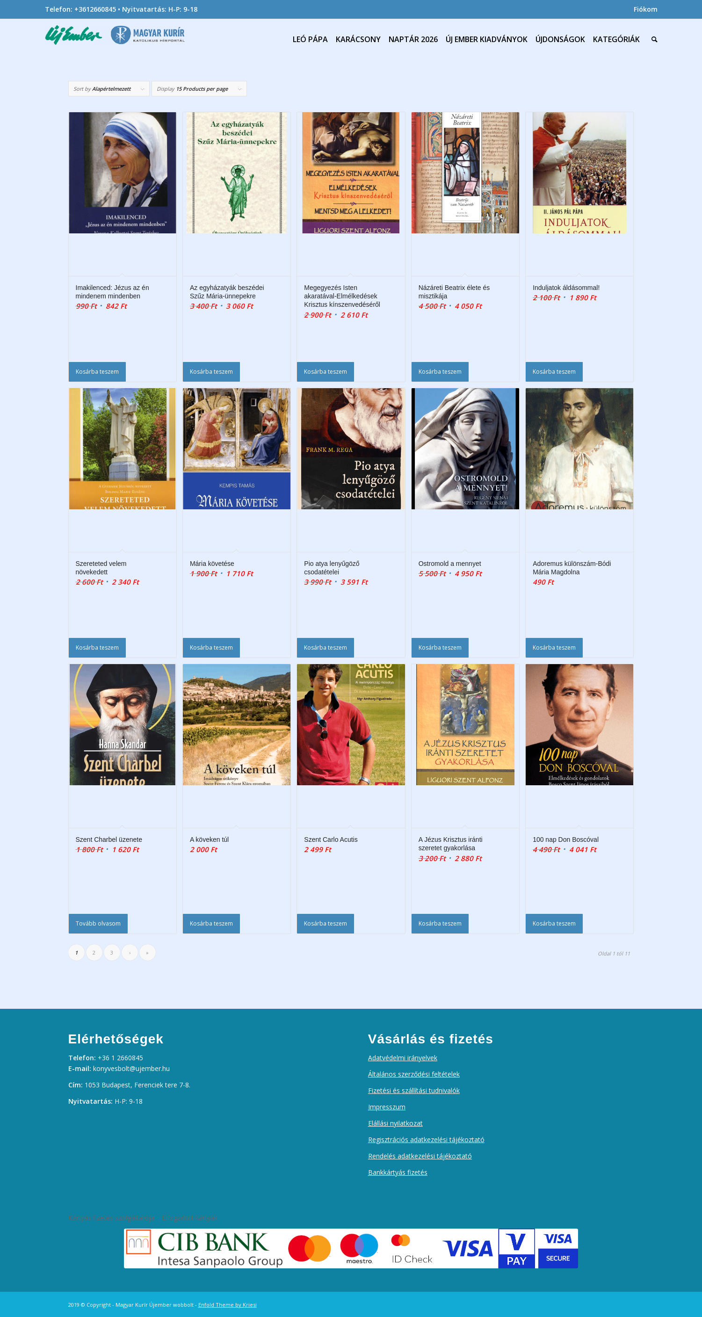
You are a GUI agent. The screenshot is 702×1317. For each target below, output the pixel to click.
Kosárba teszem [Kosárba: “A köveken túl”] (211, 923)
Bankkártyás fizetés (397, 1172)
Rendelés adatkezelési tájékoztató (420, 1155)
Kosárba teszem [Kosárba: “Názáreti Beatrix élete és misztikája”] (440, 372)
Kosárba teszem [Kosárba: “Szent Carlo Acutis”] (325, 923)
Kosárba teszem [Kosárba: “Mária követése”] (211, 647)
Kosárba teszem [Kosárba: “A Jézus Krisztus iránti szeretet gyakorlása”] (440, 923)
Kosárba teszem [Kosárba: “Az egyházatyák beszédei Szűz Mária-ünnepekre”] (211, 372)
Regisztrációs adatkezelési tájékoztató (426, 1139)
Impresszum (386, 1106)
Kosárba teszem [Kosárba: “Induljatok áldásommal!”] (554, 372)
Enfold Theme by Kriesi (227, 1304)
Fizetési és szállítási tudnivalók (414, 1090)
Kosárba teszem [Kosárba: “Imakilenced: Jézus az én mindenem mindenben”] (97, 372)
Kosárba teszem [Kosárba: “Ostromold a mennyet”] (440, 647)
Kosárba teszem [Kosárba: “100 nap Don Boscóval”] (554, 923)
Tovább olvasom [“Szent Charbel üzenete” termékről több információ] (98, 923)
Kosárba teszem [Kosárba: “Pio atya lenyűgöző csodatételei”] (325, 647)
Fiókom (646, 9)
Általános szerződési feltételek (414, 1074)
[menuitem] (643, 9)
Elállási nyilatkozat (395, 1123)
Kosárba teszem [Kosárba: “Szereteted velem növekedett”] (97, 647)
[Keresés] (652, 39)
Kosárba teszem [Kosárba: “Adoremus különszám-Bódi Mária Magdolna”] (554, 647)
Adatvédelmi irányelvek (402, 1057)
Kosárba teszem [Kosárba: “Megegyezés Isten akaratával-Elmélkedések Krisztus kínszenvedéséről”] (325, 372)
